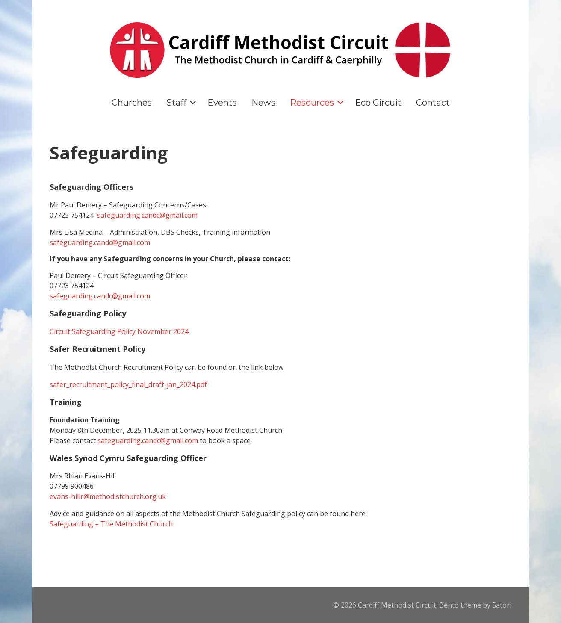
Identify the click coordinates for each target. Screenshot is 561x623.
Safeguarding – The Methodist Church (111, 524)
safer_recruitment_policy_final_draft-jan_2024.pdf (128, 384)
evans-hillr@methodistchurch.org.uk (108, 496)
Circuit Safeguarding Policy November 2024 (119, 331)
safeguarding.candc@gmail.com (147, 215)
